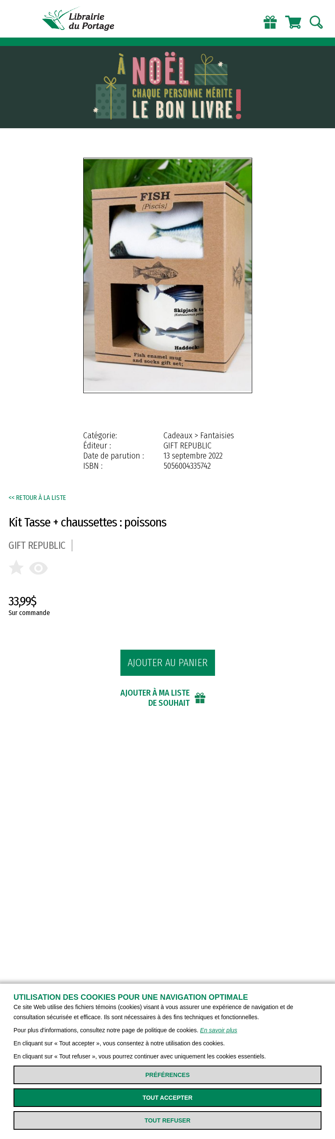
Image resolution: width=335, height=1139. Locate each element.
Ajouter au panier (168, 663)
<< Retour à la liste (37, 498)
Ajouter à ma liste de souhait (155, 698)
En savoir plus (218, 1030)
